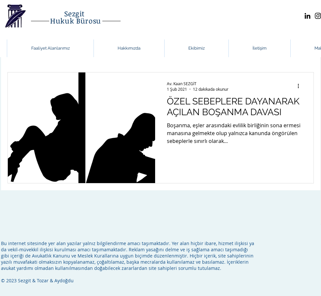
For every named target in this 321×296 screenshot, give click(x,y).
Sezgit (75, 13)
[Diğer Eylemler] (301, 86)
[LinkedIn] (307, 16)
